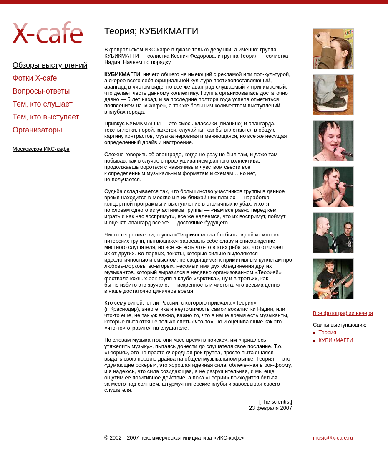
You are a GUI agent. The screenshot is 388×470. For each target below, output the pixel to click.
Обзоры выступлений (50, 65)
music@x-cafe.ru (333, 437)
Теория (327, 332)
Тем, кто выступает (46, 117)
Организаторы (37, 130)
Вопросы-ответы (41, 91)
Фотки (35, 78)
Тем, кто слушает (43, 104)
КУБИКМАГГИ (335, 340)
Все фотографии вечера (343, 313)
